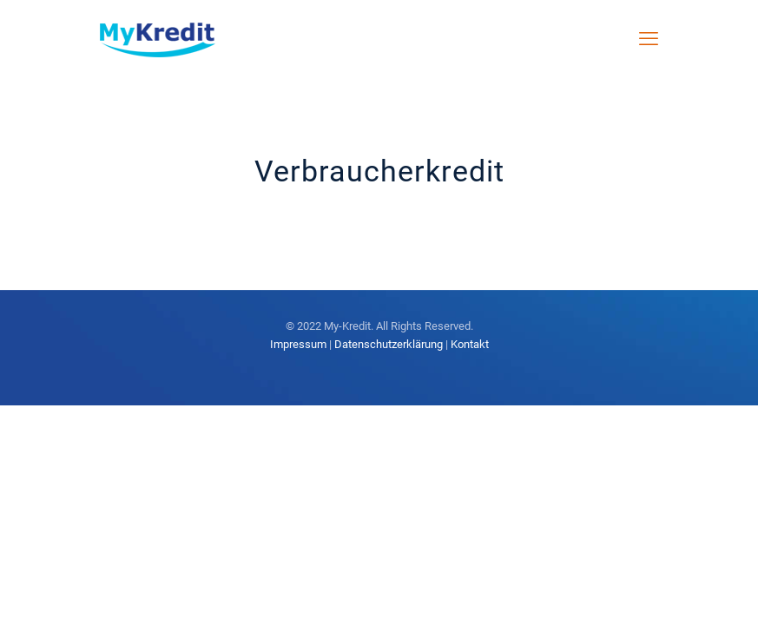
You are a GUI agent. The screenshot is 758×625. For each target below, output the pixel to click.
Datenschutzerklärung (388, 344)
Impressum (298, 344)
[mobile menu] (648, 39)
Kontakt (470, 344)
